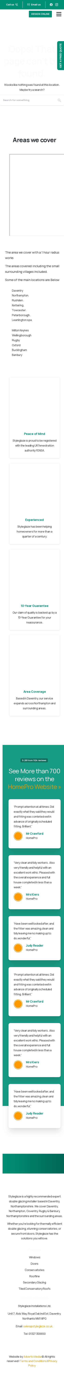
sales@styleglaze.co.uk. (38, 1326)
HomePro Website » (34, 786)
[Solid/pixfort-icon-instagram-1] (35, 1351)
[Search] (27, 100)
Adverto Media (32, 1356)
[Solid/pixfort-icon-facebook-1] (28, 1351)
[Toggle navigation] (58, 14)
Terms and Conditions (33, 1361)
